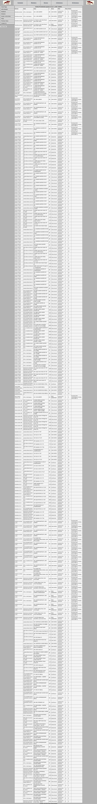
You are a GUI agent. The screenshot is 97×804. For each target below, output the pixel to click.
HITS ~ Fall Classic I (27, 11)
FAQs (2, 18)
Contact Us (3, 23)
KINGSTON (53, 67)
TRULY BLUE (54, 28)
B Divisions (75, 3)
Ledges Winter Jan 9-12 (28, 31)
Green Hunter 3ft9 (18, 400)
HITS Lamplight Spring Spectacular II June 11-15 (28, 544)
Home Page (4, 7)
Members (33, 3)
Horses (46, 3)
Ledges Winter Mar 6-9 (28, 124)
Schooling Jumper (18, 11)
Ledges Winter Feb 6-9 (28, 229)
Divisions (3, 14)
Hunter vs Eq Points (6, 16)
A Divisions (59, 3)
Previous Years (4, 21)
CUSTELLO (53, 55)
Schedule (20, 3)
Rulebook (3, 11)
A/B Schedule (4, 9)
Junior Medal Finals (19, 384)
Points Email (3, 26)
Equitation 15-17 (18, 431)
